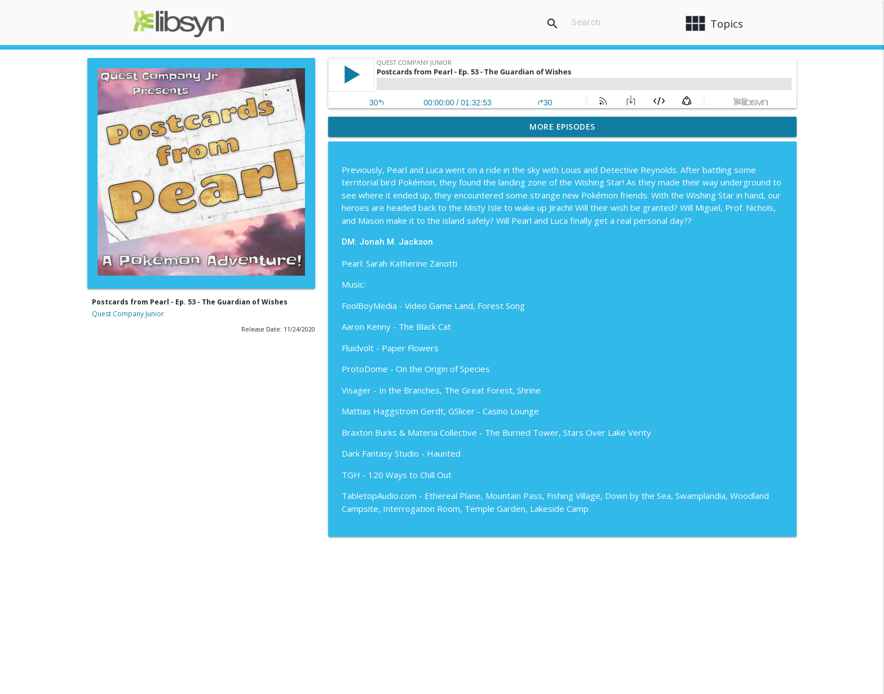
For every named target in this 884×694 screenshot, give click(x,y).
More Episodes (562, 126)
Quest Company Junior (128, 314)
